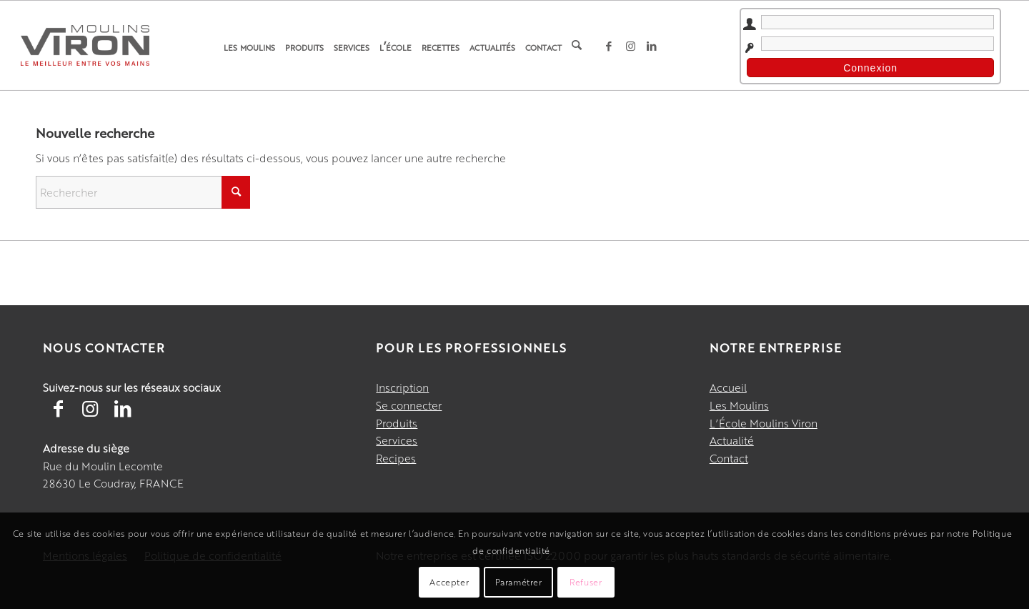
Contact (729, 458)
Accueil (728, 387)
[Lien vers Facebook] (609, 45)
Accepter (449, 582)
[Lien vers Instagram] (630, 45)
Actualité (732, 440)
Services (396, 440)
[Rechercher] (577, 45)
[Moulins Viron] (85, 45)
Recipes (396, 458)
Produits (396, 423)
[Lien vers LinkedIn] (651, 45)
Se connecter (409, 405)
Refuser (586, 582)
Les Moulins (739, 405)
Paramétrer (518, 582)
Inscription (402, 387)
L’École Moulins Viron (763, 423)
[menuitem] (249, 45)
